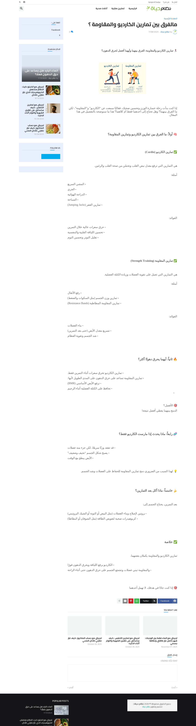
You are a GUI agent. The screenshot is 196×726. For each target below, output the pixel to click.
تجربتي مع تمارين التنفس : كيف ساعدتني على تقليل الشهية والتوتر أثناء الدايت (122, 641)
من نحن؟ (166, 2)
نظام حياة (146, 707)
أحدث (173, 687)
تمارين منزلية (117, 8)
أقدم (71, 687)
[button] (21, 8)
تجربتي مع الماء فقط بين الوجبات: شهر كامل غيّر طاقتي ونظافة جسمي (161, 641)
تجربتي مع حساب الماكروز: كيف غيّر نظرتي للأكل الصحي (85, 639)
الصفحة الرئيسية (170, 18)
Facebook (56, 30)
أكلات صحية (101, 8)
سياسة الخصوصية (154, 2)
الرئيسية (133, 8)
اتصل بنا (174, 2)
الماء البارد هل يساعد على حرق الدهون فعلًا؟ (38, 708)
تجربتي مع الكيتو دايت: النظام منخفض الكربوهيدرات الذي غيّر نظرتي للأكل (33, 90)
